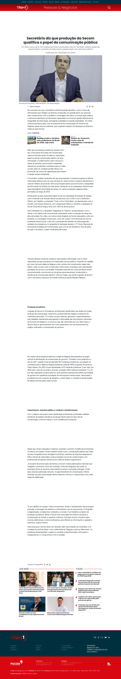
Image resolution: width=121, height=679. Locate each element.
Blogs (51, 2)
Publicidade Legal (85, 2)
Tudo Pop (74, 2)
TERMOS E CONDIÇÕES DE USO (97, 650)
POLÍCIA (38, 646)
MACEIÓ (13, 648)
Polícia (45, 2)
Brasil (57, 2)
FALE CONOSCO (92, 652)
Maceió (30, 2)
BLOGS (38, 648)
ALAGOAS (13, 650)
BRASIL (38, 650)
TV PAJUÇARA (65, 646)
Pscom (95, 2)
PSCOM (63, 650)
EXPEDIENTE (91, 646)
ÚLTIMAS (13, 646)
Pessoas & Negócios (60, 7)
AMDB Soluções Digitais (29, 673)
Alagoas (38, 2)
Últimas (23, 2)
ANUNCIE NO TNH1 (93, 648)
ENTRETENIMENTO (67, 648)
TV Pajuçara (65, 2)
